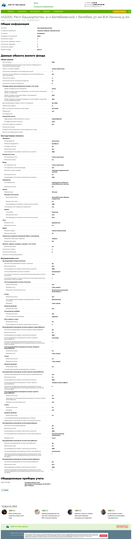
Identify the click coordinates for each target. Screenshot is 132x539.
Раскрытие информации (43, 6)
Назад (6, 490)
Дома (36, 3)
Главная (3, 20)
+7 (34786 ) (90, 3)
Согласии (80, 537)
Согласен (103, 535)
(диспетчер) (94, 4)
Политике (74, 537)
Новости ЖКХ (9, 506)
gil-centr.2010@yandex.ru (92, 6)
